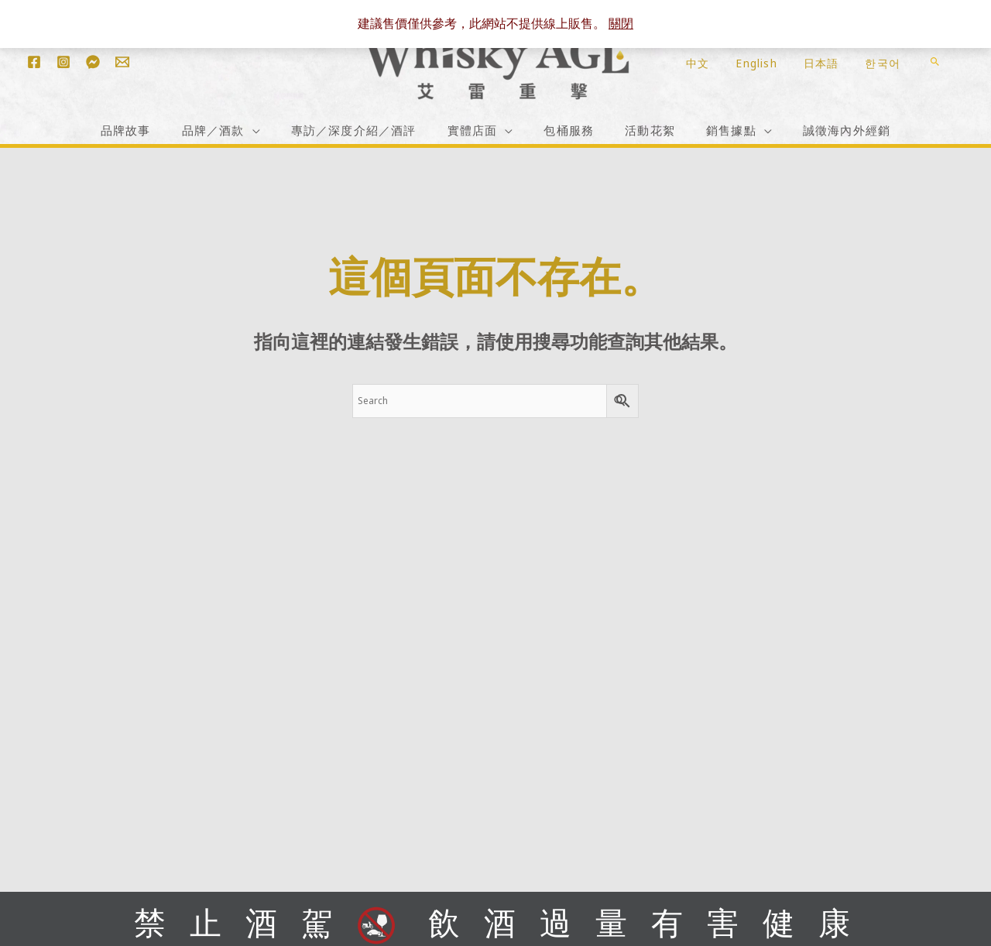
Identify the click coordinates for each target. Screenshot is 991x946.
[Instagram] (63, 62)
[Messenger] (93, 62)
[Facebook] (34, 62)
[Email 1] (122, 62)
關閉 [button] (621, 23)
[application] (252, 129)
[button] (935, 61)
